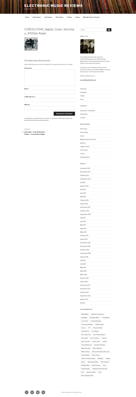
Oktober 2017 (84, 292)
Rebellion (100, 358)
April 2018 (83, 271)
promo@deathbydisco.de (88, 80)
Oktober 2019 (84, 211)
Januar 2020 (84, 204)
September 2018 (85, 253)
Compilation (106, 317)
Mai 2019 (83, 225)
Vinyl (99, 372)
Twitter (82, 96)
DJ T (89, 328)
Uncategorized (84, 157)
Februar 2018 (84, 278)
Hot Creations (94, 338)
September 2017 (85, 296)
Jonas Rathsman (86, 345)
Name (26, 89)
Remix (83, 362)
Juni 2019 (83, 221)
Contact (82, 117)
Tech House (48, 17)
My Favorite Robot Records (100, 351)
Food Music (95, 331)
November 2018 (85, 246)
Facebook (83, 89)
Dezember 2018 (85, 242)
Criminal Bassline (96, 321)
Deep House (37, 17)
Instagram (83, 92)
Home (27, 17)
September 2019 (85, 214)
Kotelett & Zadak (99, 345)
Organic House (85, 146)
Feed (81, 99)
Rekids (108, 358)
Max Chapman (97, 348)
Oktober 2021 (84, 175)
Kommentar (28, 68)
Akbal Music (85, 314)
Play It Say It (96, 355)
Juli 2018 (82, 260)
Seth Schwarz (96, 365)
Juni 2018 (83, 264)
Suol (82, 372)
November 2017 (85, 288)
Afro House (59, 17)
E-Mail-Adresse (30, 96)
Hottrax (104, 338)
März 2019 (83, 232)
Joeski (105, 341)
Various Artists (91, 372)
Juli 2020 (83, 189)
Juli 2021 (82, 182)
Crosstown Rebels (87, 324)
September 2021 (85, 179)
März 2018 (83, 274)
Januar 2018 (84, 281)
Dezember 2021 (85, 168)
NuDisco (83, 143)
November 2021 (85, 172)
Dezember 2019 (85, 207)
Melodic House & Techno (91, 17)
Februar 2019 (84, 235)
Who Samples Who (87, 375)
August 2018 (84, 257)
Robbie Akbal (85, 365)
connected (84, 321)
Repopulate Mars (93, 362)
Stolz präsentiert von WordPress (71, 392)
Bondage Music (95, 317)
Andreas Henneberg (97, 314)
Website (27, 104)
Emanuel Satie (97, 328)
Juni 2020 (83, 193)
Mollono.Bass (85, 351)
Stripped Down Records (99, 369)
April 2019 (83, 228)
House (77, 17)
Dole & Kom (84, 114)
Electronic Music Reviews (53, 6)
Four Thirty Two (86, 334)
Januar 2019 (84, 239)
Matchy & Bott (85, 348)
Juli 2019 (82, 218)
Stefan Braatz (85, 369)
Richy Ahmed (105, 362)
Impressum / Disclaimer (87, 110)
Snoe (104, 365)
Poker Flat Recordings (88, 358)
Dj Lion (83, 328)
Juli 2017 (82, 303)
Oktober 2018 (84, 250)
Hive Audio (84, 338)
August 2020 (84, 186)
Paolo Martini (85, 355)
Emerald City (85, 331)
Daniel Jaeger (99, 324)
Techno (69, 17)
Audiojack (84, 317)
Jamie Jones (96, 341)
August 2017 (84, 299)
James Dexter (85, 341)
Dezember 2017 (85, 285)
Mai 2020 (83, 196)
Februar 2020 (84, 200)
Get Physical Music (99, 334)
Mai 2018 (83, 267)
